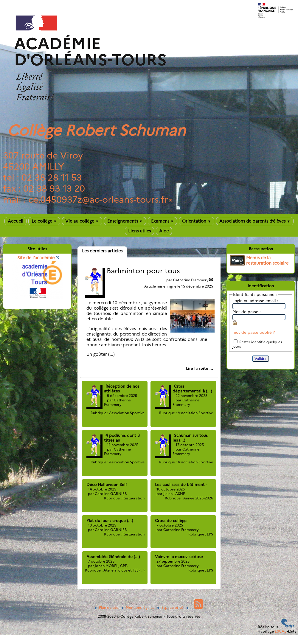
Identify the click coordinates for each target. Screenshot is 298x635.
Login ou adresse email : (255, 300)
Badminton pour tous (143, 270)
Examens (162, 221)
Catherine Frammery (191, 280)
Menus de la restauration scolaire (267, 260)
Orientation (196, 221)
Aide (164, 231)
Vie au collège (82, 221)
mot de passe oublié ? (253, 332)
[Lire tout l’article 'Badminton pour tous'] (199, 368)
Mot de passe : (246, 311)
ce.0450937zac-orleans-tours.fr (98, 199)
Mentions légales (138, 607)
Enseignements (125, 221)
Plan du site (107, 607)
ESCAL (280, 631)
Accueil (15, 221)
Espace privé (170, 607)
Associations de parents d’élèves (254, 221)
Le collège (44, 221)
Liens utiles (139, 231)
